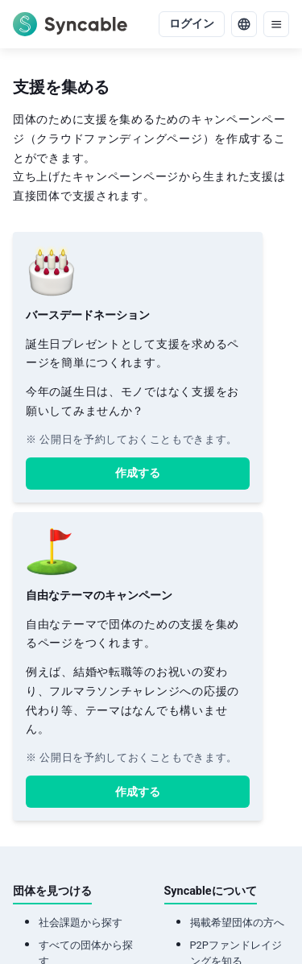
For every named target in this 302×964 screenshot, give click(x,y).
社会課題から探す (80, 922)
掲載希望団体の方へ (237, 922)
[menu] (276, 24)
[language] (244, 24)
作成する (137, 473)
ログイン (191, 24)
